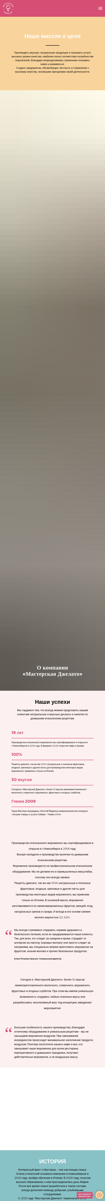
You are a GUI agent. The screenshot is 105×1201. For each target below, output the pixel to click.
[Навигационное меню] (100, 8)
